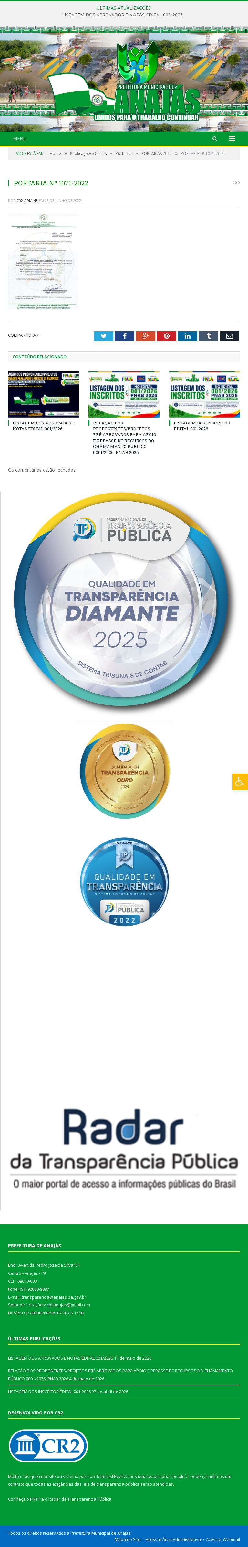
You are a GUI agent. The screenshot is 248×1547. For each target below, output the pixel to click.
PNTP (35, 1499)
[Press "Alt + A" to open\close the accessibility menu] (240, 781)
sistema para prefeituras (87, 1476)
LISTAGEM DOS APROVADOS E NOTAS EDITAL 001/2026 (122, 15)
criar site (47, 1476)
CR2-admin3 (27, 200)
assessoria (159, 1476)
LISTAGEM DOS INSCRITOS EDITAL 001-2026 (202, 426)
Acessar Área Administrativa (173, 1539)
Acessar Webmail (223, 1539)
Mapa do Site (127, 1539)
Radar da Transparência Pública (79, 1499)
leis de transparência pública (111, 1484)
